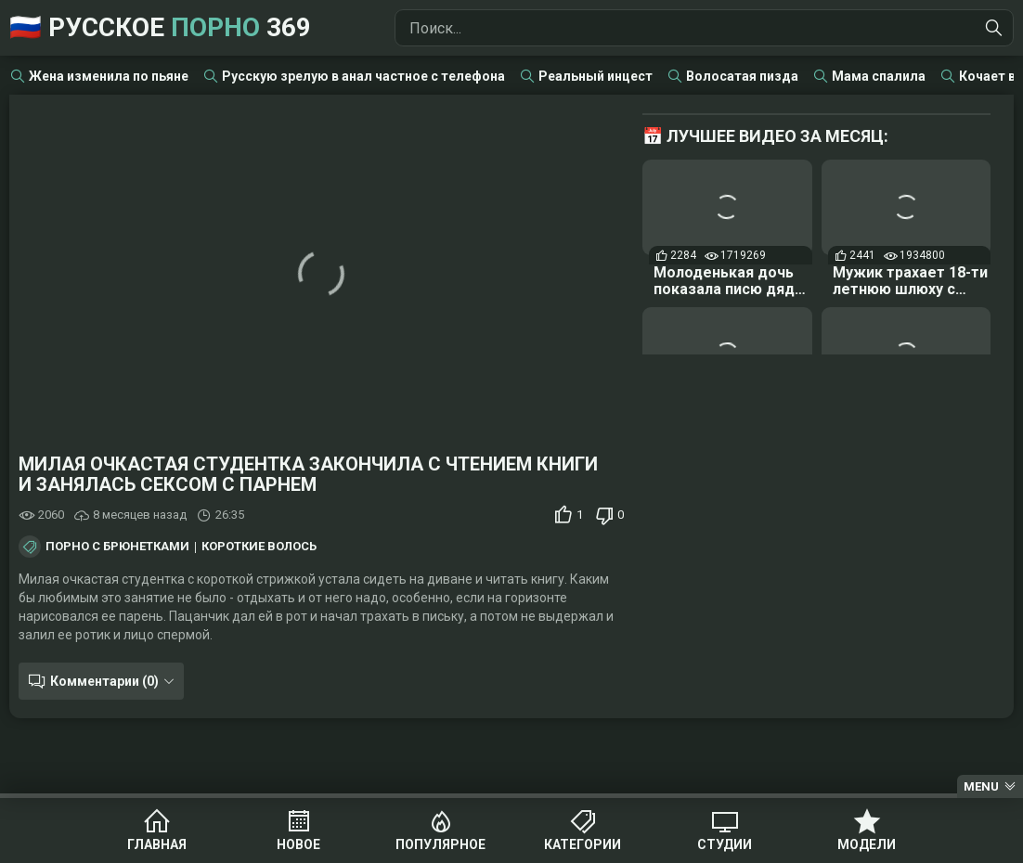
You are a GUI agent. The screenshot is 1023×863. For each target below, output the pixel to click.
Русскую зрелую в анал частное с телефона (363, 76)
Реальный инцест (595, 76)
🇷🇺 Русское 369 (160, 27)
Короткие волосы (260, 546)
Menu (981, 786)
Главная (157, 844)
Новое (298, 844)
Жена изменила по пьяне (108, 76)
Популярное (440, 844)
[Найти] (994, 28)
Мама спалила (879, 76)
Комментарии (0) (104, 681)
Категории (582, 844)
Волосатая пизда (742, 76)
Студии (724, 844)
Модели (866, 844)
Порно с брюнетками (117, 546)
